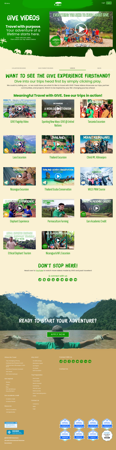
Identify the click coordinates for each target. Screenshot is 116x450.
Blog (99, 68)
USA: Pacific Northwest (11, 374)
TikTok (40, 279)
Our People (35, 368)
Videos (72, 68)
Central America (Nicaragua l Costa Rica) (15, 366)
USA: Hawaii (9, 371)
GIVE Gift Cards (37, 388)
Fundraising (36, 386)
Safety (34, 396)
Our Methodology (37, 361)
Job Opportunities (10, 412)
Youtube (53, 279)
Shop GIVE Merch (10, 391)
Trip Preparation (36, 375)
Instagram (44, 279)
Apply (109, 3)
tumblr (71, 279)
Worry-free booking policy (39, 393)
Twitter (62, 279)
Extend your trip (37, 391)
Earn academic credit (12, 395)
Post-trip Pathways (11, 389)
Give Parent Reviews (45, 68)
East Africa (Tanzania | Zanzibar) (14, 369)
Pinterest (66, 279)
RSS (75, 279)
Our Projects (36, 365)
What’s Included (37, 383)
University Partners (10, 401)
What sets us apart (38, 363)
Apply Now (58, 334)
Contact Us (35, 400)
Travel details (36, 381)
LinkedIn (57, 279)
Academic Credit (10, 399)
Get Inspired (9, 379)
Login (103, 3)
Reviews (8, 382)
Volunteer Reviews (19, 68)
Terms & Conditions (11, 409)
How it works (36, 378)
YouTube (39, 270)
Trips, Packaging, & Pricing (13, 361)
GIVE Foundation (37, 370)
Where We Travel (10, 357)
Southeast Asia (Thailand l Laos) (14, 363)
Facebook (48, 279)
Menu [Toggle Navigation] (7, 3)
